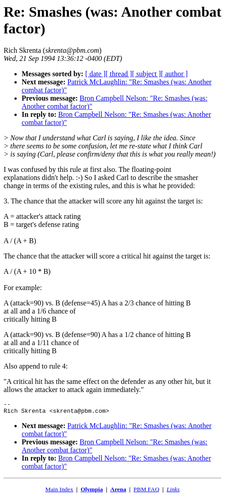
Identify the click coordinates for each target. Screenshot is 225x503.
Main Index (59, 492)
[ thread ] (119, 74)
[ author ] (174, 74)
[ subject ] (146, 74)
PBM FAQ (146, 492)
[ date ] (95, 74)
